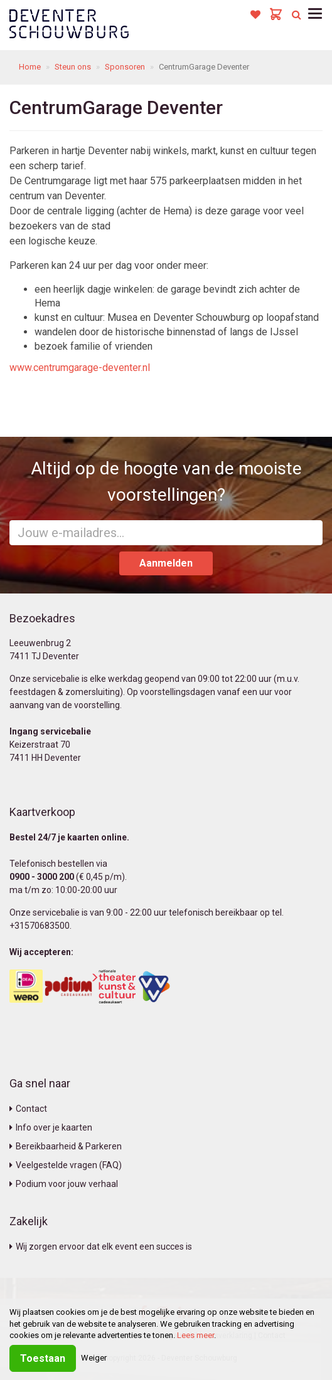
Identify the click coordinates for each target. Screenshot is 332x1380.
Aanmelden (166, 563)
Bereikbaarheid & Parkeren (65, 1146)
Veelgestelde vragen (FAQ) (65, 1165)
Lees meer (195, 1335)
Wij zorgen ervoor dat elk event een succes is (100, 1246)
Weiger (94, 1357)
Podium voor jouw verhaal (63, 1184)
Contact (28, 1109)
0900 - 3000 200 (41, 877)
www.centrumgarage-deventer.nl (79, 368)
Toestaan (42, 1358)
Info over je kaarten (50, 1127)
